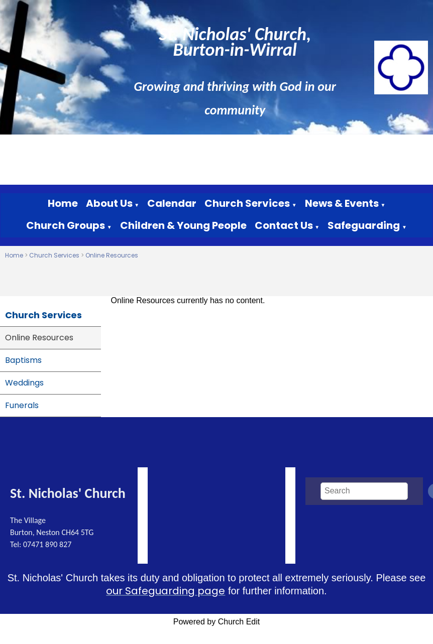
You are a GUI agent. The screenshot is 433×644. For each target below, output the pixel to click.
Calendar (171, 203)
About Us (109, 203)
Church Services (247, 203)
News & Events (342, 203)
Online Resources (111, 255)
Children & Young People (183, 225)
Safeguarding (364, 225)
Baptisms (23, 360)
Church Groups (65, 225)
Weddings (24, 383)
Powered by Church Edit (216, 621)
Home (63, 203)
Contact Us (284, 225)
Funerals (22, 405)
